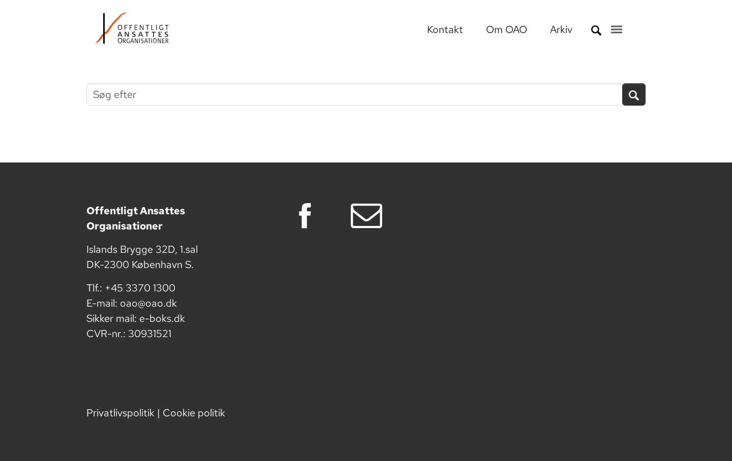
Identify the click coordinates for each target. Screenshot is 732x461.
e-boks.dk (162, 318)
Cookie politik (194, 412)
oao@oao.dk (148, 303)
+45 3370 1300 (140, 287)
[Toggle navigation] (616, 29)
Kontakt (446, 29)
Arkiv (561, 29)
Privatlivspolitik (120, 412)
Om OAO (508, 29)
